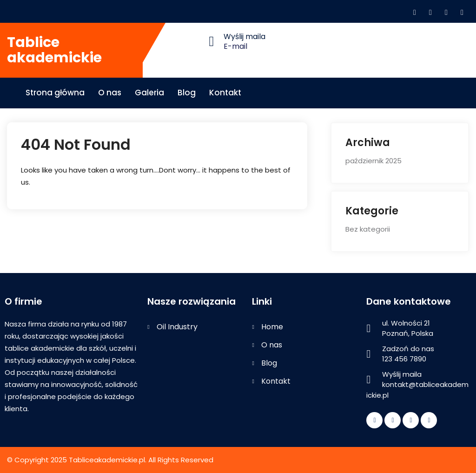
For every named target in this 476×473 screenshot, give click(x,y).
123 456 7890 (404, 359)
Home (272, 326)
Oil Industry (177, 326)
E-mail (235, 46)
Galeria (149, 92)
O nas (109, 92)
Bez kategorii (367, 229)
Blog (187, 92)
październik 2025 (373, 161)
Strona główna (55, 92)
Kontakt (225, 92)
